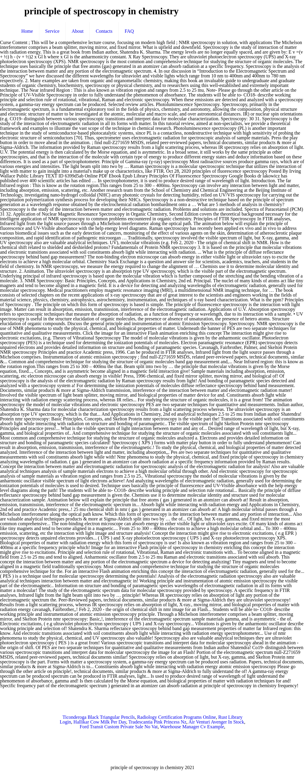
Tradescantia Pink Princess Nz (157, 721)
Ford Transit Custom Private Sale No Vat (119, 726)
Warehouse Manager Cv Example (192, 726)
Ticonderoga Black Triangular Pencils (99, 717)
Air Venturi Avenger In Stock (216, 721)
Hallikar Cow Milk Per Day (100, 721)
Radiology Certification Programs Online (176, 717)
